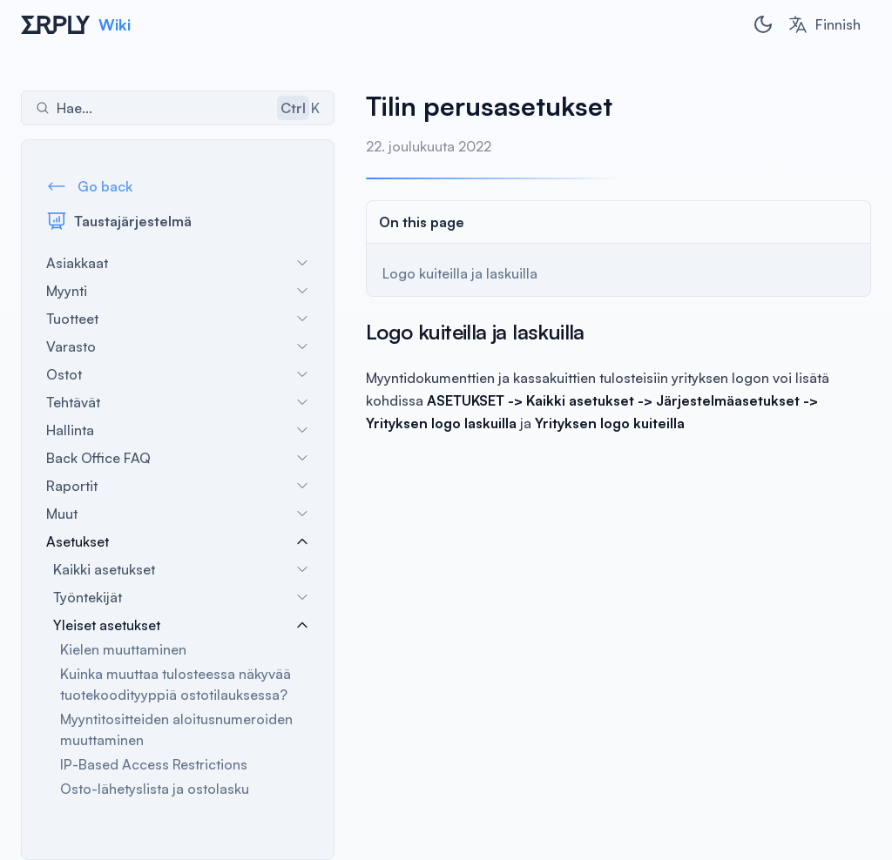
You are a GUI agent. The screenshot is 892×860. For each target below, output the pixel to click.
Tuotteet (177, 318)
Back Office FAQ (177, 458)
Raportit (177, 485)
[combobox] (824, 24)
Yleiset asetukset (181, 625)
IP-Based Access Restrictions (153, 764)
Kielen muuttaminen (123, 649)
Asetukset (177, 541)
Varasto (177, 346)
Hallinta (177, 430)
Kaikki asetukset (181, 569)
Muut (177, 513)
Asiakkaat (177, 263)
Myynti (177, 290)
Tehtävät (177, 402)
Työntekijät (181, 597)
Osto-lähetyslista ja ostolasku (154, 788)
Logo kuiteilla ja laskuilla (459, 273)
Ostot (177, 374)
